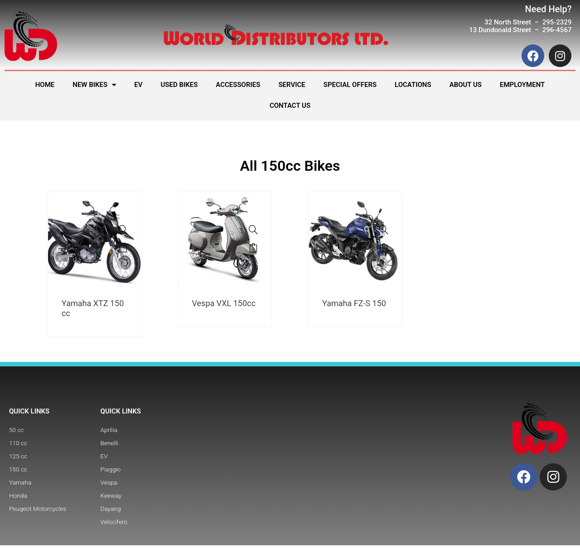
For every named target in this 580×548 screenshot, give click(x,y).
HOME (45, 85)
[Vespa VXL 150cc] (253, 229)
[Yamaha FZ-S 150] (384, 229)
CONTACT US (290, 105)
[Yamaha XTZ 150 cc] (123, 229)
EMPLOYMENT (522, 85)
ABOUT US (466, 85)
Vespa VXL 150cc (224, 303)
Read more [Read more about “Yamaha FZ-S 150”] (384, 248)
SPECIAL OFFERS (350, 85)
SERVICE (291, 85)
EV (138, 85)
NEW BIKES (94, 85)
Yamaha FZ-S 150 (354, 303)
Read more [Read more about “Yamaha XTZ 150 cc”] (123, 248)
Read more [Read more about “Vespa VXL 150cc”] (253, 248)
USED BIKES (179, 85)
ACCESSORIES (238, 85)
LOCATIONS (413, 85)
